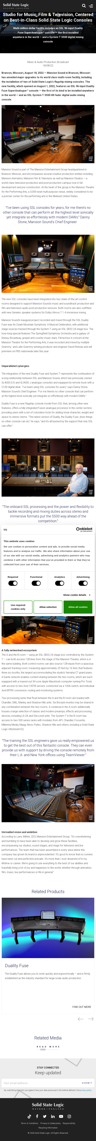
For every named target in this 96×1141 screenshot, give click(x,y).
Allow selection (48, 607)
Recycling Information (48, 1128)
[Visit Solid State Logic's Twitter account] (44, 1117)
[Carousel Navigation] (48, 1019)
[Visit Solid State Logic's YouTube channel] (61, 1117)
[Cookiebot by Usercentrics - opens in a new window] (78, 529)
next (91, 1019)
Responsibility (69, 1123)
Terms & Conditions (29, 1123)
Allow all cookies (78, 607)
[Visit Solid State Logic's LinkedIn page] (52, 1117)
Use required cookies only (18, 607)
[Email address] (41, 1083)
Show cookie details (74, 595)
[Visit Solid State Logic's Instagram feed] (69, 1117)
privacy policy (85, 1090)
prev (80, 1019)
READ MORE (49, 1047)
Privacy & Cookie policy (50, 1123)
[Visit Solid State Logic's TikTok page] (29, 1117)
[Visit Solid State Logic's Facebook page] (37, 1117)
